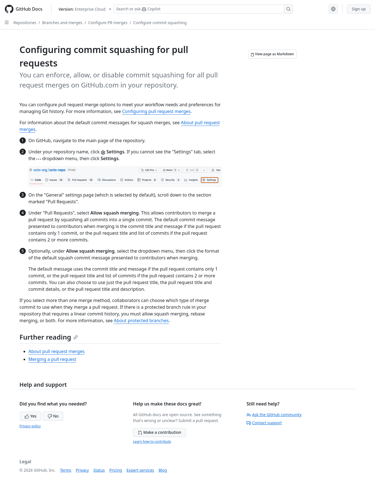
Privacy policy (30, 426)
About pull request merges (57, 351)
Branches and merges (62, 22)
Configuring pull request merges (156, 111)
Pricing (115, 470)
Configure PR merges (107, 22)
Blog (163, 470)
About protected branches (141, 320)
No (53, 416)
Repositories (24, 22)
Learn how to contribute (152, 441)
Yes (30, 416)
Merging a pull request (52, 359)
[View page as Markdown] (272, 54)
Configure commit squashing (160, 22)
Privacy (82, 470)
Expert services (140, 470)
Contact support (264, 422)
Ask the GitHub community (274, 414)
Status (99, 470)
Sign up (359, 8)
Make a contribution (159, 432)
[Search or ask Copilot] (203, 8)
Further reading (49, 337)
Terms (65, 470)
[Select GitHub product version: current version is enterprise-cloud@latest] (84, 9)
